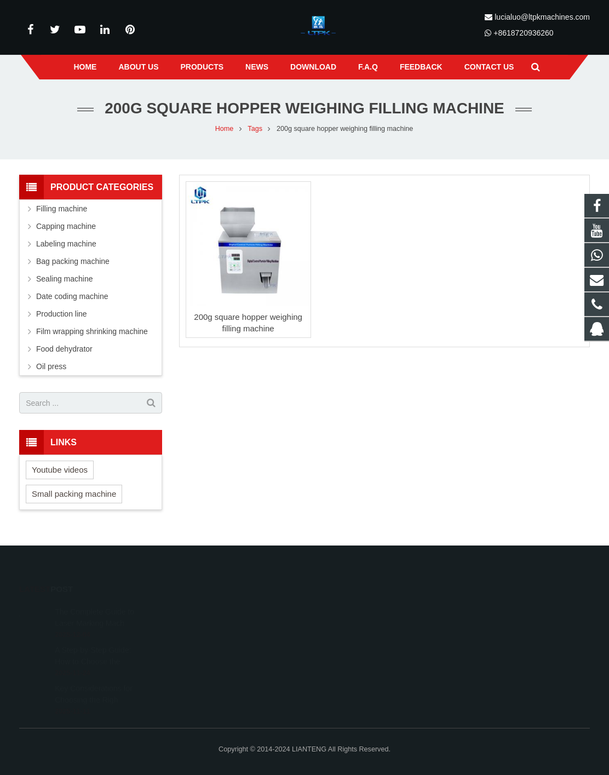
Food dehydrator (64, 349)
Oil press (51, 366)
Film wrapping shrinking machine (92, 331)
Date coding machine (72, 296)
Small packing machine (74, 493)
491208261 (342, 611)
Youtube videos (60, 469)
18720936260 (345, 642)
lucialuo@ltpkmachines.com (542, 17)
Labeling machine (66, 243)
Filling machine (61, 208)
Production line (61, 313)
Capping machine (66, 226)
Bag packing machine (73, 261)
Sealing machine (64, 278)
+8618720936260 (523, 32)
